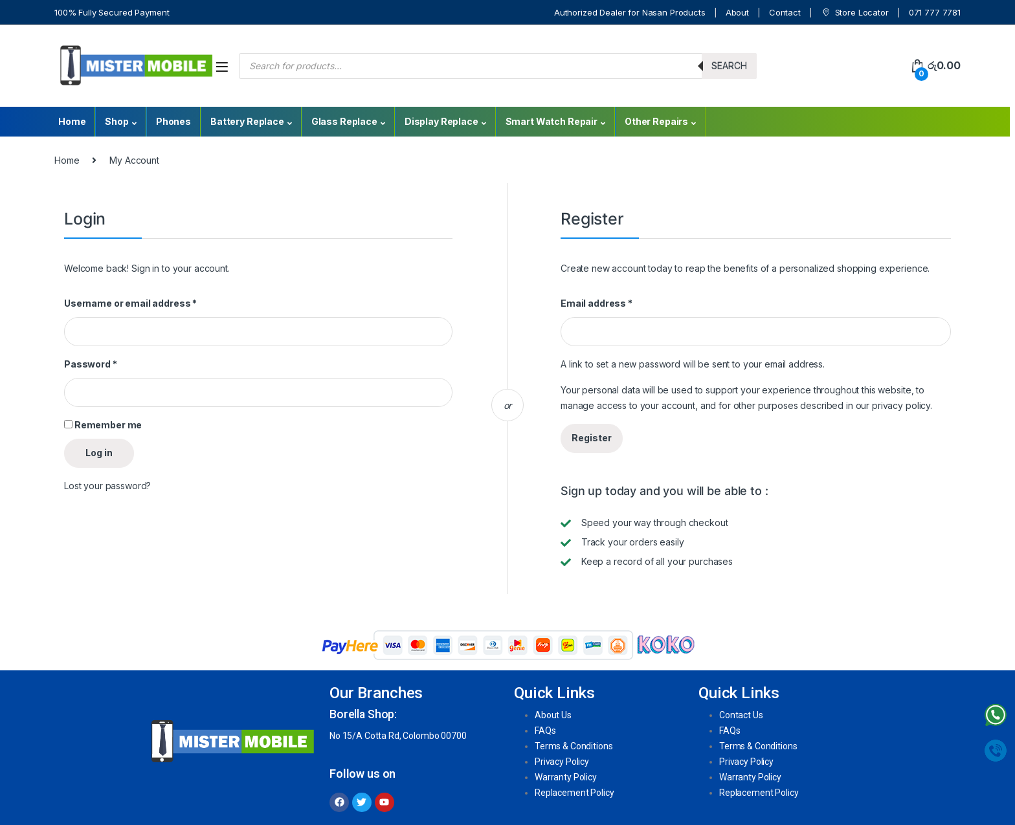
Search (729, 65)
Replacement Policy (574, 792)
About (737, 12)
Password (90, 363)
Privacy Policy (562, 761)
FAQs (545, 730)
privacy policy (901, 405)
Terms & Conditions (573, 746)
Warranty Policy (566, 777)
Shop (116, 121)
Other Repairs (656, 121)
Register (592, 437)
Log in (99, 452)
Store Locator (855, 12)
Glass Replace (344, 121)
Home (71, 121)
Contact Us (741, 715)
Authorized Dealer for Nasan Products (630, 12)
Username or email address (130, 303)
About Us (553, 715)
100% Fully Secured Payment (111, 12)
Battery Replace (247, 121)
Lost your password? (107, 485)
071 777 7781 (935, 12)
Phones (173, 121)
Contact (785, 12)
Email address (596, 303)
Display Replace (441, 121)
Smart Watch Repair (551, 121)
